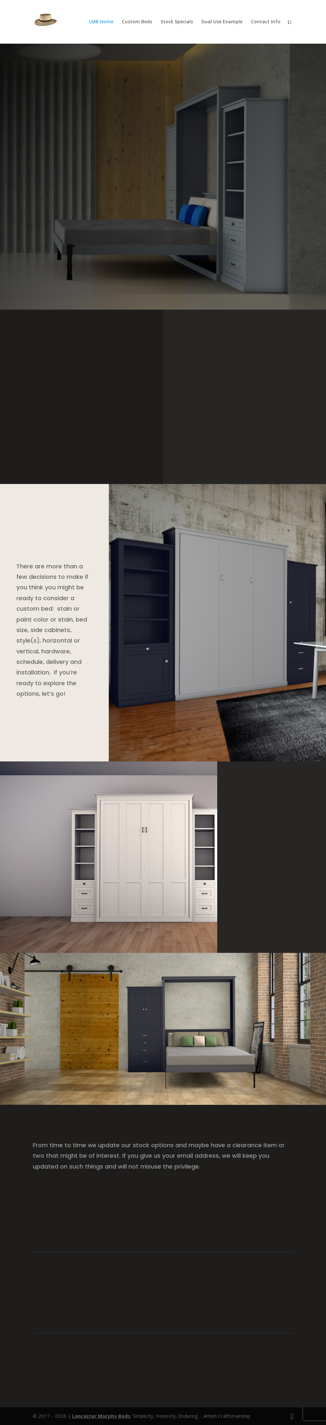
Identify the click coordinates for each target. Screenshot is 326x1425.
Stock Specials (177, 22)
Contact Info (265, 22)
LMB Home (101, 22)
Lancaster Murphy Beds (101, 1416)
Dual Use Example (221, 22)
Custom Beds (137, 22)
